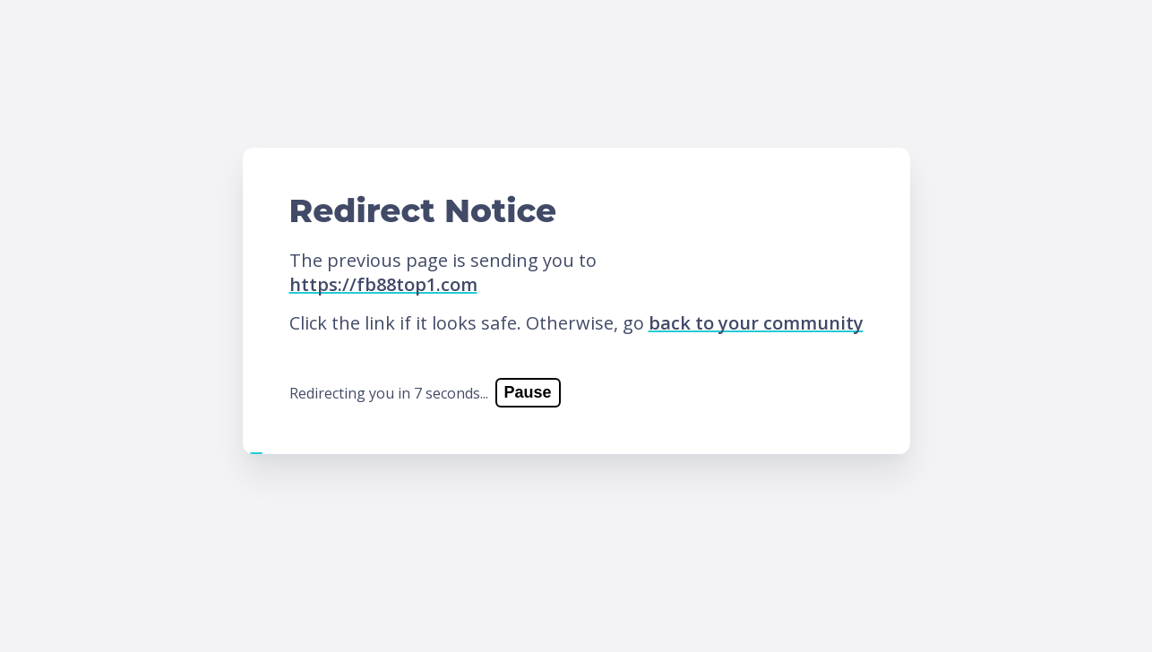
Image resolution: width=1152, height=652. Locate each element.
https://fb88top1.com (383, 284)
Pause (528, 392)
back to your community (756, 323)
